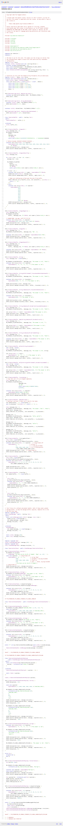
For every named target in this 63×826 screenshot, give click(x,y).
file (30, 12)
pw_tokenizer (56, 7)
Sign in (60, 2)
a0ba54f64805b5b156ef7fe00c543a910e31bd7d (35, 7)
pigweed (4, 7)
